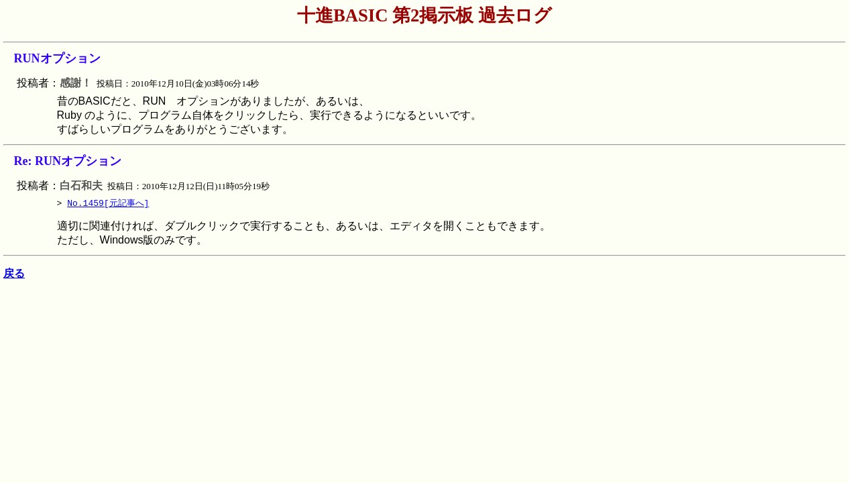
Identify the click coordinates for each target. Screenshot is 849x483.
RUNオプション (57, 58)
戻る (14, 276)
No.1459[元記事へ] (108, 203)
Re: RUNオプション (67, 161)
